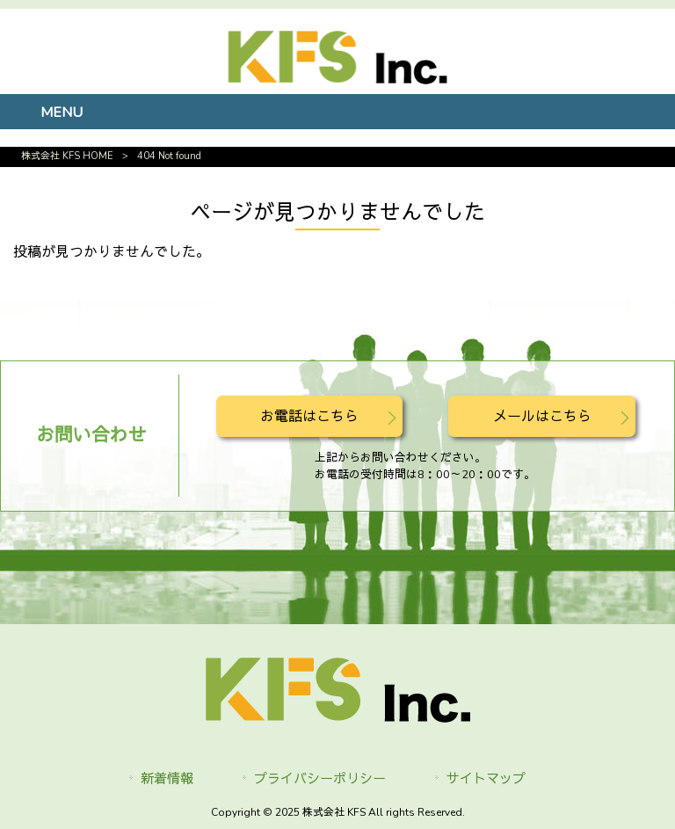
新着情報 (167, 779)
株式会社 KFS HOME (67, 156)
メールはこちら (542, 416)
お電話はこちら (309, 416)
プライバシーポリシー (320, 779)
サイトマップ (486, 779)
